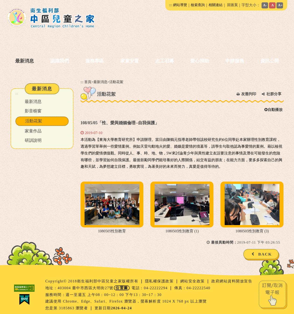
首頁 (87, 82)
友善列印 (248, 94)
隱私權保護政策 (160, 281)
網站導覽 (180, 5)
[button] (145, 265)
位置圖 (122, 288)
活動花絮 (33, 121)
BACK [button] (265, 254)
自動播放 (273, 110)
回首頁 (232, 5)
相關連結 (216, 5)
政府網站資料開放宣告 (231, 281)
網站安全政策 (193, 281)
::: (170, 5)
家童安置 (129, 60)
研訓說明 (33, 140)
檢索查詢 (198, 5)
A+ (280, 5)
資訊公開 (269, 60)
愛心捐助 (199, 60)
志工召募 (164, 60)
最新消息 (24, 60)
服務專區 (94, 60)
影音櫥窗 (33, 111)
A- (265, 5)
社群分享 (273, 94)
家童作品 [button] (33, 131)
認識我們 (59, 60)
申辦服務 (234, 60)
